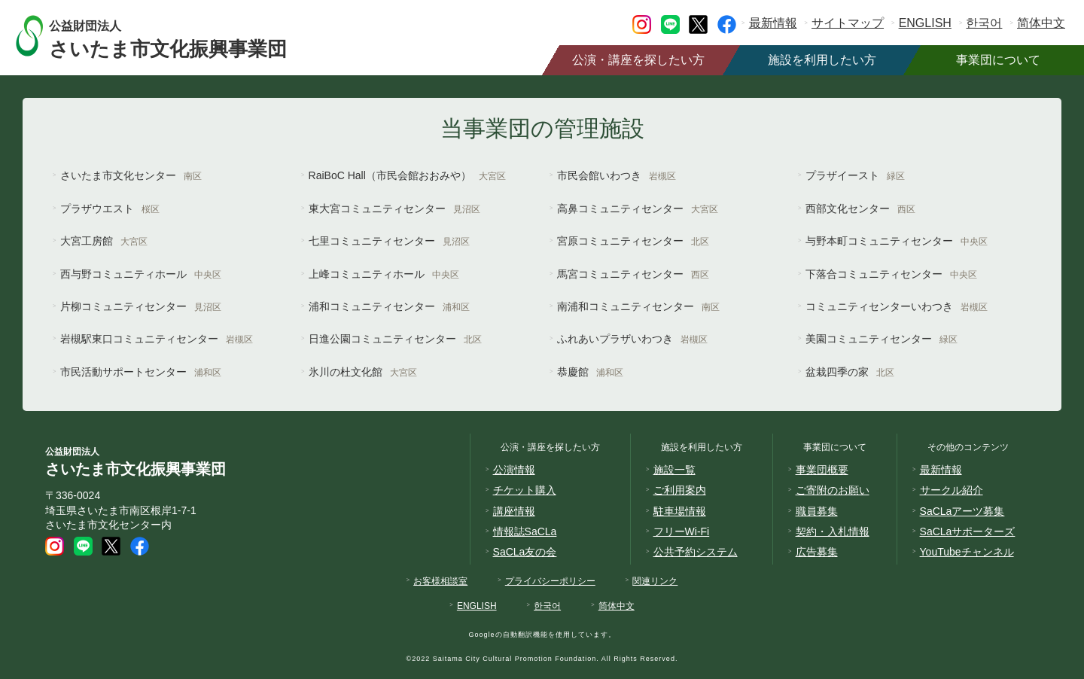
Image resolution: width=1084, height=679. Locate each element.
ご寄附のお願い (832, 490)
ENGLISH (925, 23)
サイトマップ (847, 23)
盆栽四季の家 (849, 372)
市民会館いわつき (616, 175)
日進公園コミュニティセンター (395, 339)
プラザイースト (855, 175)
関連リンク (655, 581)
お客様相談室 (440, 581)
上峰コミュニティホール (384, 274)
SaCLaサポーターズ (967, 531)
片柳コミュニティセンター (140, 306)
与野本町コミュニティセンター (896, 241)
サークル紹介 (951, 490)
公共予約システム (695, 552)
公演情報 (514, 470)
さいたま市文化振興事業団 (182, 35)
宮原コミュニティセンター (633, 241)
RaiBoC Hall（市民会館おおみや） (407, 175)
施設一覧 (674, 470)
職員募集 (817, 511)
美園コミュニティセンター (881, 339)
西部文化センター (860, 208)
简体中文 (1041, 23)
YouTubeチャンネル (967, 552)
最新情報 (773, 23)
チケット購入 (524, 490)
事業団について (998, 59)
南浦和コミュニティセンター (638, 306)
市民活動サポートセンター (140, 372)
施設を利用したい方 (822, 59)
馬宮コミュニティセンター (633, 274)
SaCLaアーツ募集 (962, 511)
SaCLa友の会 (525, 552)
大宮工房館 (104, 241)
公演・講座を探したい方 (638, 59)
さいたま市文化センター (131, 175)
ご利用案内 (679, 490)
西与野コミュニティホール (140, 274)
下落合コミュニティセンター (891, 274)
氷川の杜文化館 (363, 372)
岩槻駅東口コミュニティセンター (156, 339)
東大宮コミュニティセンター (394, 208)
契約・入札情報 (832, 531)
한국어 (984, 23)
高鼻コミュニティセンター (637, 208)
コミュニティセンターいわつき (896, 306)
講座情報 (514, 511)
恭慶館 (590, 372)
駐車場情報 (679, 511)
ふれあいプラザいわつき (632, 339)
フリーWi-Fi (681, 531)
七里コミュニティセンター (389, 241)
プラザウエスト (110, 208)
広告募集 (817, 552)
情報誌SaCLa (525, 531)
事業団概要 (822, 470)
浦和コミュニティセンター (389, 306)
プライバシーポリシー (550, 581)
